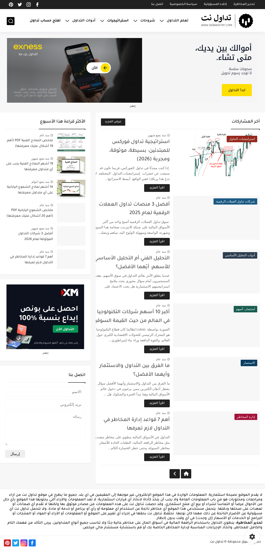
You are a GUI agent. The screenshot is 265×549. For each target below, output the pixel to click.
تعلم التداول (177, 21)
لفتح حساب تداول (45, 21)
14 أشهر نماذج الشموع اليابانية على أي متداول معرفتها (30, 190)
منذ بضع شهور (165, 135)
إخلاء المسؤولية (215, 4)
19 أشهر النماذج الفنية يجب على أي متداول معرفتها (29, 166)
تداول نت (216, 542)
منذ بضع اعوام (40, 182)
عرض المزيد (113, 122)
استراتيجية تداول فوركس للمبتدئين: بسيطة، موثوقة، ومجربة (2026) (148, 150)
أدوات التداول (83, 21)
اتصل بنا (157, 4)
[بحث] (10, 21)
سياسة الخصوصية (183, 4)
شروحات (147, 21)
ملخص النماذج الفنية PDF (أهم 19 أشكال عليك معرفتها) (30, 143)
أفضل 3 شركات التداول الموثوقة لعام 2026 (35, 236)
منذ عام (169, 197)
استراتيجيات (118, 21)
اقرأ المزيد (165, 188)
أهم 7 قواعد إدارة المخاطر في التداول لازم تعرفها (31, 260)
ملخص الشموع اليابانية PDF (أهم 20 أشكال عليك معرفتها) (29, 213)
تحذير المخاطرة (244, 4)
